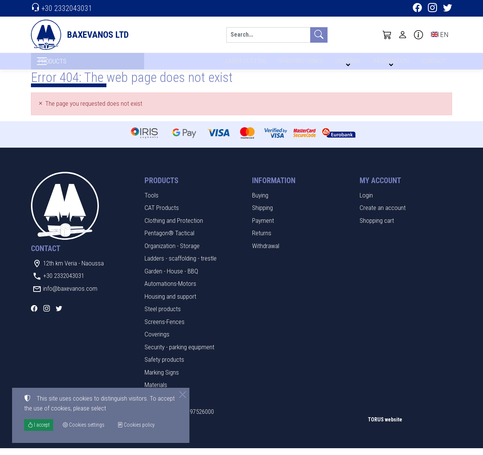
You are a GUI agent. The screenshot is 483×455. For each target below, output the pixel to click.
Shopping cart (377, 227)
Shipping (262, 214)
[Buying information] (418, 34)
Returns (261, 240)
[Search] (268, 35)
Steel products (163, 315)
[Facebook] (417, 8)
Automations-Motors (170, 290)
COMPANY (347, 63)
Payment (263, 227)
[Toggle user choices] (403, 34)
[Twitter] (447, 8)
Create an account (383, 214)
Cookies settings (55, 443)
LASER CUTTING (244, 63)
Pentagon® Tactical (169, 240)
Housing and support (170, 303)
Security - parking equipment (179, 354)
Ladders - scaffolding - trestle (181, 265)
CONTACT (433, 63)
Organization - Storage (172, 252)
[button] (387, 35)
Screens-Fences (165, 328)
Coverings (157, 341)
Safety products (164, 366)
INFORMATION (390, 63)
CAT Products (162, 214)
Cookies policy (136, 425)
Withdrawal (265, 252)
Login (366, 202)
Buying (260, 202)
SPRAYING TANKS (299, 63)
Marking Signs (162, 379)
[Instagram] (432, 8)
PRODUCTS (69, 64)
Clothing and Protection (174, 227)
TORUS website (385, 426)
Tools (151, 202)
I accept (39, 425)
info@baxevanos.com (70, 295)
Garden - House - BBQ (171, 278)
